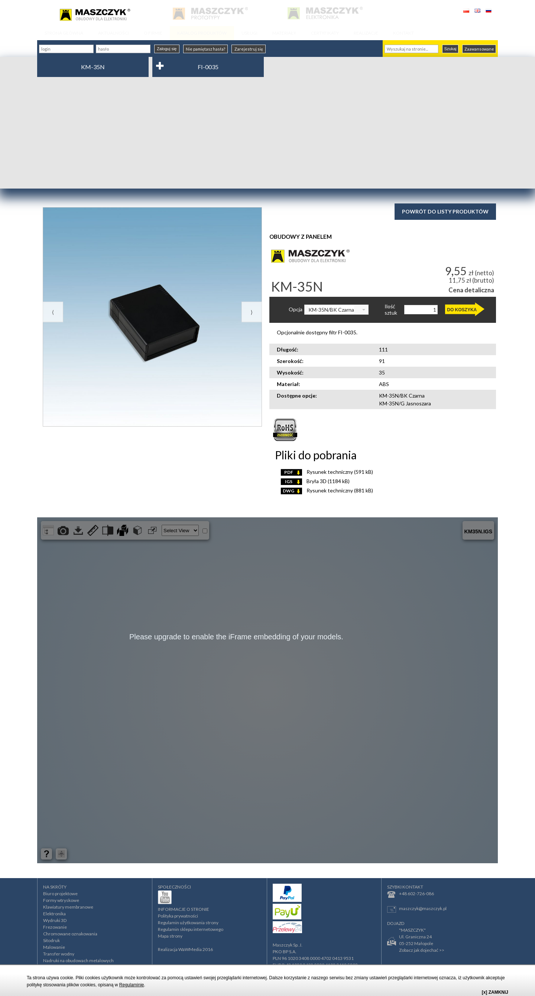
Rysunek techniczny (327, 472)
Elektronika (54, 913)
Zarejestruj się (248, 48)
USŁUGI (249, 33)
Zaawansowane (479, 48)
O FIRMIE (153, 33)
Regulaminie (131, 984)
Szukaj (450, 48)
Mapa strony (170, 936)
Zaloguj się (166, 48)
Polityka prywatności (178, 916)
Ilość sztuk (391, 309)
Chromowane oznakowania (70, 933)
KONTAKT (403, 33)
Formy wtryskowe (61, 900)
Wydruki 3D (55, 920)
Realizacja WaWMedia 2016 (185, 949)
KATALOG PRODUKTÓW (202, 33)
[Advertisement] (267, 133)
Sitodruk (51, 940)
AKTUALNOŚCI (113, 33)
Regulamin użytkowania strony (188, 922)
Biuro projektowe (60, 893)
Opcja (295, 309)
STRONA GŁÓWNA (64, 33)
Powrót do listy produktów (445, 211)
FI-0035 (208, 66)
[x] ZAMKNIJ (495, 992)
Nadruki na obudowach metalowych (78, 960)
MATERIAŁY (284, 33)
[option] (152, 316)
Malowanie (54, 947)
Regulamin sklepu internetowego (190, 929)
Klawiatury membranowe (68, 907)
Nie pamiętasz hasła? (205, 48)
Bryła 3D (315, 481)
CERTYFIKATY (325, 33)
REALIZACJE (366, 33)
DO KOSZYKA (462, 309)
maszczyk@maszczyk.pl (417, 909)
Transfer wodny (58, 954)
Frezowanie (55, 927)
